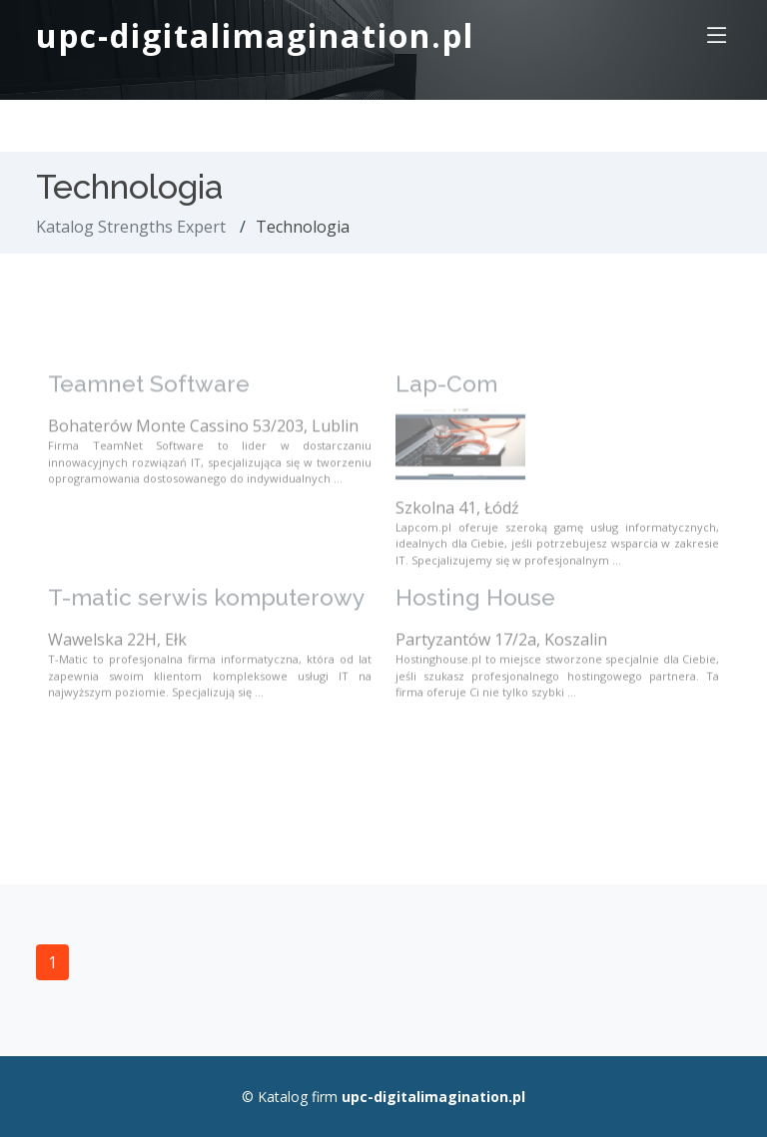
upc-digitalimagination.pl (255, 35)
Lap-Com (446, 395)
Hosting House (475, 609)
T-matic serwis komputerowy (206, 609)
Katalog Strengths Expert (131, 227)
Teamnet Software (149, 395)
